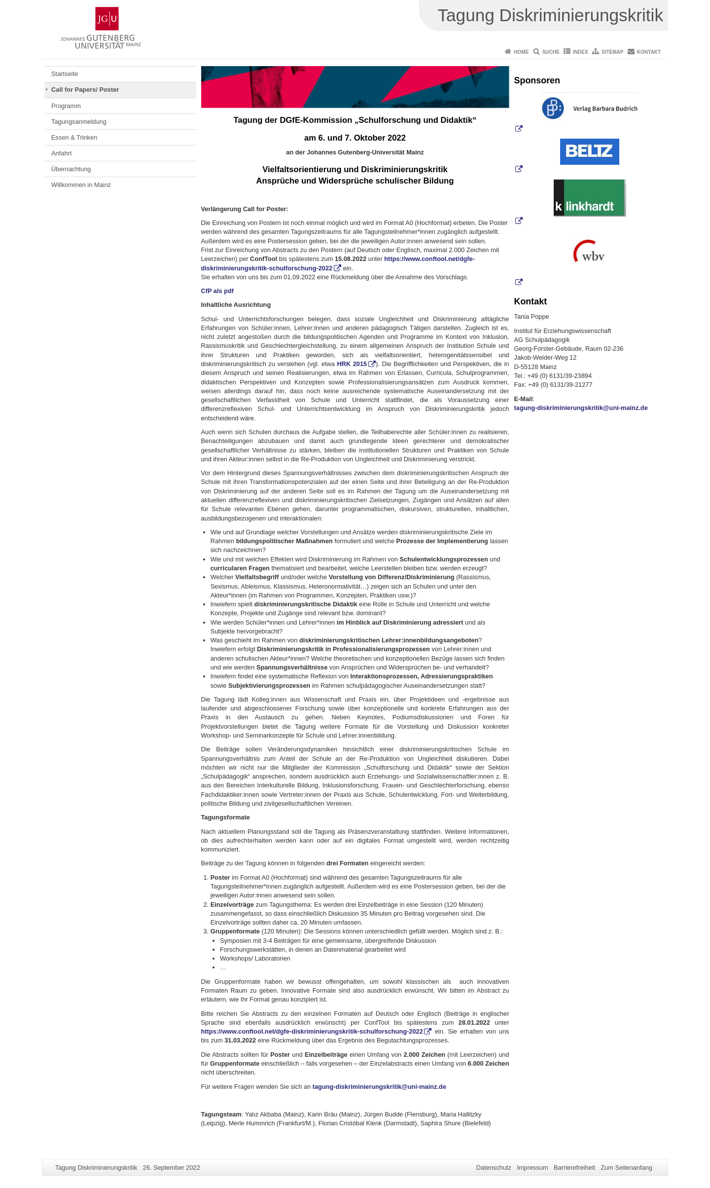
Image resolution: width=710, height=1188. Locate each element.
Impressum (532, 1167)
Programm (66, 106)
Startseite (64, 73)
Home (521, 52)
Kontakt (649, 52)
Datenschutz (493, 1167)
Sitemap (612, 52)
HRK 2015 (352, 364)
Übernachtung (71, 169)
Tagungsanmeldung (78, 121)
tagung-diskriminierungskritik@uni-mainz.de (379, 1086)
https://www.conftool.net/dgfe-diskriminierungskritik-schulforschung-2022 (312, 1031)
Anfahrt (61, 153)
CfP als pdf (217, 291)
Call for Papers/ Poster (85, 89)
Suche (551, 52)
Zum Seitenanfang (626, 1167)
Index (580, 52)
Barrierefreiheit (574, 1167)
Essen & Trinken (74, 137)
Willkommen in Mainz (81, 184)
